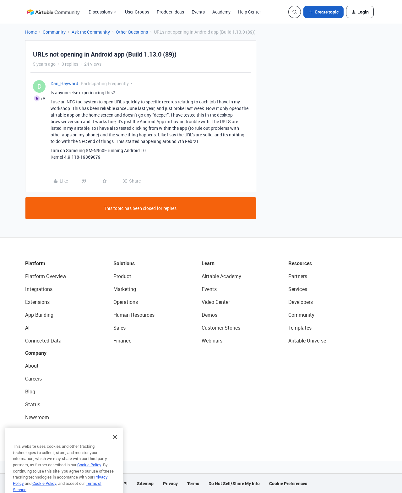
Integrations (38, 289)
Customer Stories (221, 327)
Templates (300, 327)
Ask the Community (91, 32)
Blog (30, 391)
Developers (300, 302)
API (124, 483)
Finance (122, 340)
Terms (193, 483)
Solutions (124, 263)
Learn (208, 263)
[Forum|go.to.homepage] (53, 12)
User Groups (137, 12)
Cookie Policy (89, 471)
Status (32, 404)
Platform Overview (45, 276)
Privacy (170, 483)
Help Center (249, 12)
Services (297, 289)
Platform (35, 263)
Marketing (124, 289)
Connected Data (43, 340)
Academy (221, 12)
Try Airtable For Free (47, 430)
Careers (33, 378)
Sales (119, 327)
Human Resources (134, 314)
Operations (125, 302)
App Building (39, 314)
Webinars (212, 340)
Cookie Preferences (288, 483)
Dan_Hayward (64, 83)
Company (35, 352)
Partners (297, 276)
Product (122, 276)
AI (27, 327)
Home (31, 32)
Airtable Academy (221, 276)
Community (54, 32)
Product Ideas (170, 12)
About (32, 365)
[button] (323, 12)
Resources (300, 263)
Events (198, 12)
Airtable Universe (307, 340)
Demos (209, 314)
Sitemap (145, 483)
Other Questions (132, 32)
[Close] (115, 444)
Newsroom (37, 417)
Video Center (216, 302)
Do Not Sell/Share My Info (234, 483)
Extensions (37, 302)
